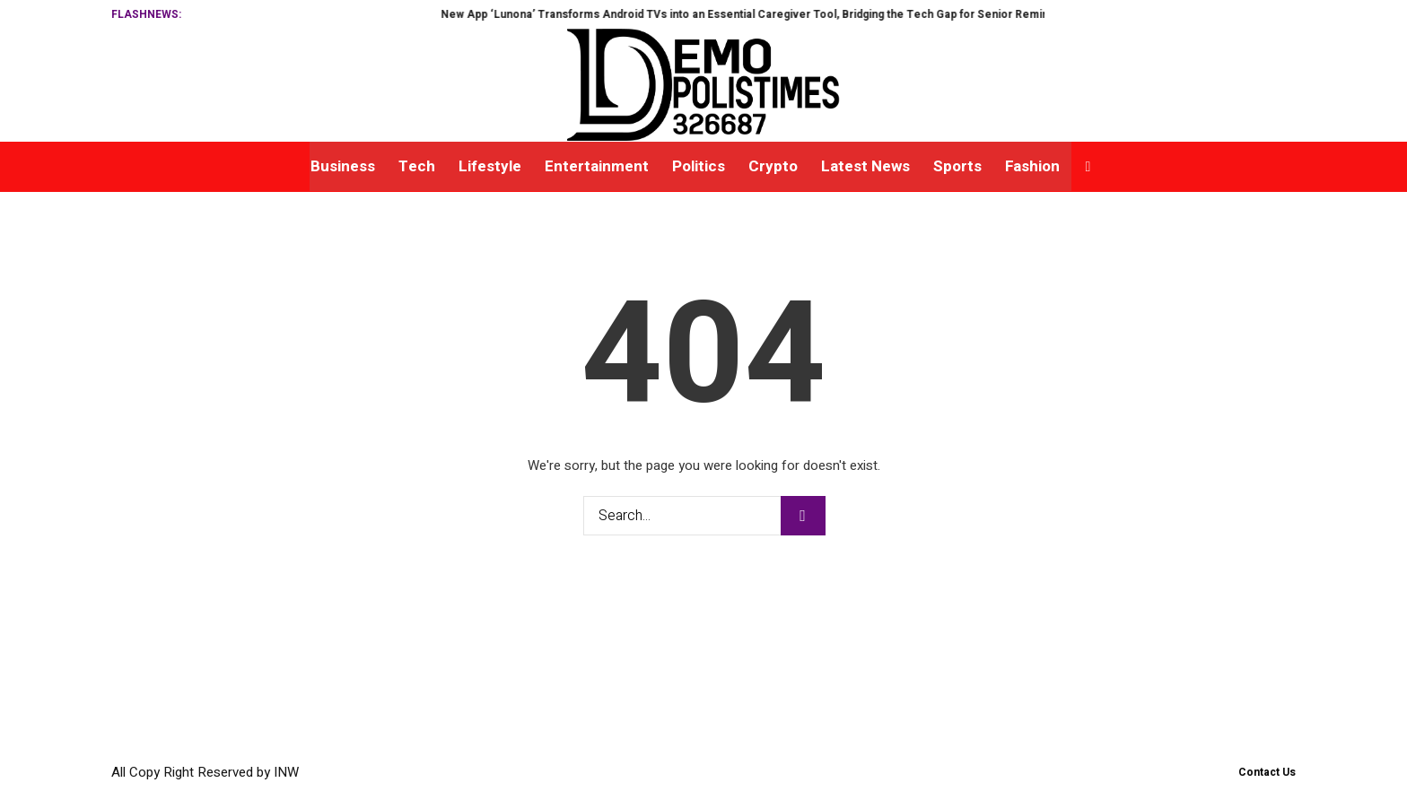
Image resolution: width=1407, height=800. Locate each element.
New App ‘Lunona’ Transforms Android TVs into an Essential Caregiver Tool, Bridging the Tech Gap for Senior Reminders (783, 14)
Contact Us (1267, 772)
